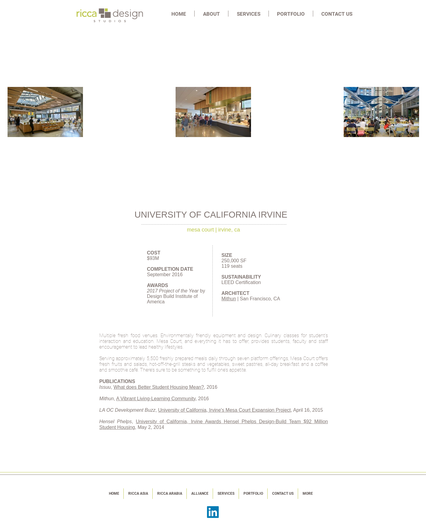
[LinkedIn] (213, 512)
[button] (211, 14)
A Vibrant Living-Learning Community (156, 398)
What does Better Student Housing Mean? (158, 387)
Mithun (228, 298)
